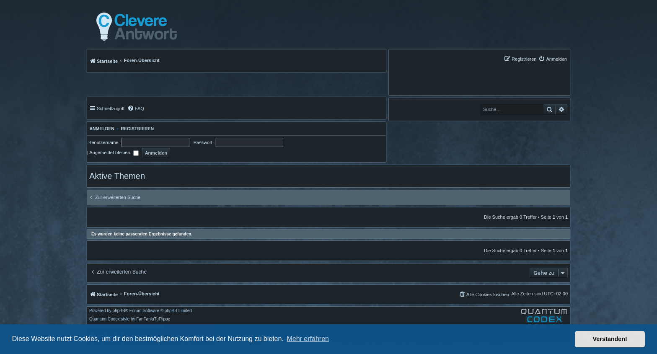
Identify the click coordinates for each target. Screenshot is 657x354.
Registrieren (137, 128)
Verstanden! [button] (610, 339)
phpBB (119, 311)
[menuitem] (552, 59)
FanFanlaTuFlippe (153, 319)
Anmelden (100, 128)
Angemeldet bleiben (113, 152)
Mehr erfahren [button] (308, 338)
